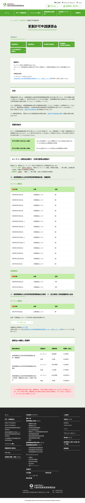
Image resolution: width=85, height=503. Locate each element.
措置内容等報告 (33, 461)
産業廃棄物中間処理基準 (36, 450)
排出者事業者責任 (34, 430)
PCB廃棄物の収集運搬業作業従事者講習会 (13, 439)
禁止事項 (31, 463)
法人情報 (58, 2)
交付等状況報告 (33, 459)
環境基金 (66, 423)
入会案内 (66, 415)
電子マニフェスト (34, 465)
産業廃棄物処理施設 (34, 438)
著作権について (68, 437)
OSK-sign (53, 6)
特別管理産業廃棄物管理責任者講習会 (12, 428)
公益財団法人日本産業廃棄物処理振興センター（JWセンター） (32, 78)
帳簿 (30, 440)
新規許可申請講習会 (30, 109)
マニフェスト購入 (35, 13)
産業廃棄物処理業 (34, 434)
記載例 (30, 457)
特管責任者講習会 (49, 44)
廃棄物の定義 (32, 423)
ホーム (7, 13)
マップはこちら (21, 322)
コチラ (24, 327)
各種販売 (78, 13)
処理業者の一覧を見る (72, 6)
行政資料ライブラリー (63, 13)
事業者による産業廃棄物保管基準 (38, 432)
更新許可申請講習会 (10, 425)
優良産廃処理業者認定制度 (36, 436)
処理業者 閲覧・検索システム (13, 457)
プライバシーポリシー (69, 2)
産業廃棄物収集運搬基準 (36, 447)
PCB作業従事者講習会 (16, 50)
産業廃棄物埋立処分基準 (36, 452)
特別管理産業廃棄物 (34, 427)
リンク (80, 2)
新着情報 (66, 448)
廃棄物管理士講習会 (49, 13)
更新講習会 (31, 44)
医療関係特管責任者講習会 (65, 44)
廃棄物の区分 (32, 425)
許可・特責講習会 (21, 13)
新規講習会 (15, 44)
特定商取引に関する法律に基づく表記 (71, 443)
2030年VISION (68, 425)
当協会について (68, 419)
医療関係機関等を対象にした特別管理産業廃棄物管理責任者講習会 (12, 434)
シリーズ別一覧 (33, 475)
